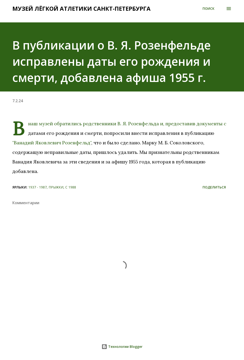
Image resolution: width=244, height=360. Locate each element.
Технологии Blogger (122, 346)
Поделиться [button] (214, 187)
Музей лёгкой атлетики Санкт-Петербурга (81, 8)
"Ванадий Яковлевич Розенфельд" (51, 143)
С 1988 (70, 187)
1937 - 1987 (37, 187)
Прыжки (56, 187)
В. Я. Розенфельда (138, 124)
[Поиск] (208, 8)
